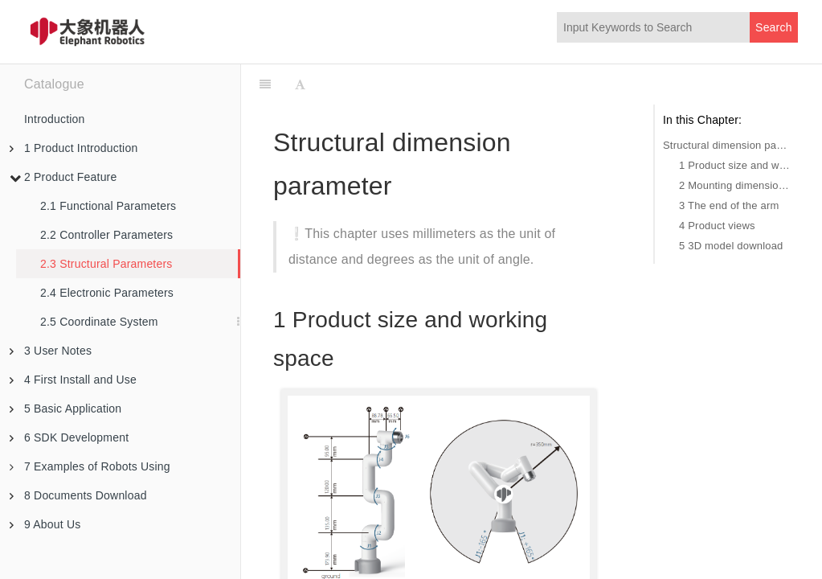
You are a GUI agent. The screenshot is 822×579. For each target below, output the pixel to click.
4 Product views (717, 226)
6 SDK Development (69, 437)
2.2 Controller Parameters (106, 234)
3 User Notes (51, 350)
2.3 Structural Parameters (106, 263)
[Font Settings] (300, 84)
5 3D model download (731, 246)
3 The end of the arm (729, 205)
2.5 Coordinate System (99, 321)
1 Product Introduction (73, 148)
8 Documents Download (78, 495)
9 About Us (45, 524)
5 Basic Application (65, 408)
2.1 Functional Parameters (108, 205)
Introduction (54, 119)
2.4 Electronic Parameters (107, 292)
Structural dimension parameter (726, 145)
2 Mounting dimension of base (734, 185)
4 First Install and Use (73, 379)
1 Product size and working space (734, 165)
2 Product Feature (63, 176)
